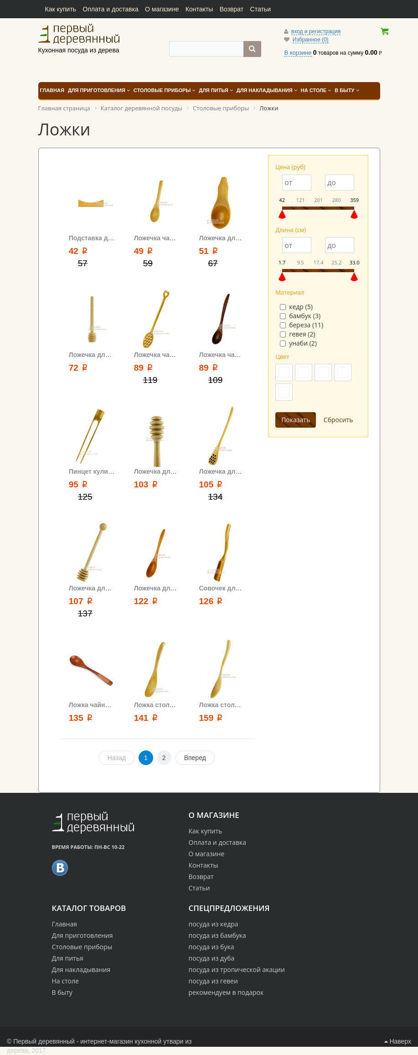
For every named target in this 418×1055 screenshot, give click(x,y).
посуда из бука (211, 946)
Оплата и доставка (110, 9)
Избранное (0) (311, 39)
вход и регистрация (316, 31)
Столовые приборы (82, 946)
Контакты (199, 9)
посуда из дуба (212, 958)
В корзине (297, 52)
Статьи (260, 9)
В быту (62, 992)
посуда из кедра (213, 924)
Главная (64, 924)
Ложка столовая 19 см (234, 705)
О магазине (162, 9)
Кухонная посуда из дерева (78, 34)
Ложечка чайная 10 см (169, 238)
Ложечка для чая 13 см (170, 588)
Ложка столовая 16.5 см (171, 705)
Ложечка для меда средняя (177, 471)
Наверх (397, 1041)
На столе (65, 981)
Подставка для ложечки (106, 238)
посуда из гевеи (213, 981)
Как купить (60, 9)
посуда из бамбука (217, 935)
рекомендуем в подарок (226, 992)
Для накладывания (81, 969)
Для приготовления (82, 935)
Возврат (232, 9)
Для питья (67, 958)
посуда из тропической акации (237, 969)
